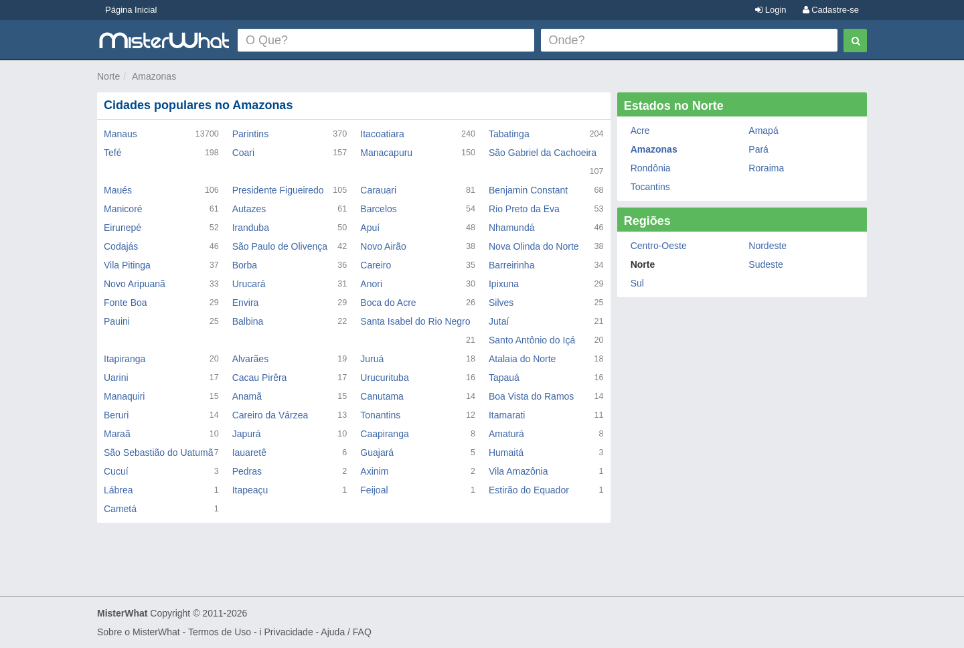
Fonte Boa (125, 302)
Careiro (375, 265)
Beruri (116, 415)
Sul (637, 283)
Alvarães (250, 358)
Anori (371, 283)
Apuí (370, 227)
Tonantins (380, 415)
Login (770, 10)
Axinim (374, 471)
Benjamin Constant (528, 190)
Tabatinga (509, 134)
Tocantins (650, 186)
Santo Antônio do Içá (532, 340)
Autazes (249, 209)
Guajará (377, 452)
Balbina (248, 321)
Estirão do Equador (529, 490)
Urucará (249, 283)
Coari (243, 152)
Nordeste (767, 245)
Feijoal (374, 490)
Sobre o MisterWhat (138, 632)
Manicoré (123, 209)
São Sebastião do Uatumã (158, 452)
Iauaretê (249, 452)
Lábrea (118, 490)
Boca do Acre (388, 302)
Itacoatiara (382, 134)
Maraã (117, 433)
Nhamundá (512, 227)
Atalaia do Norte (522, 358)
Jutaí (499, 321)
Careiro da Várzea (270, 415)
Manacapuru (386, 152)
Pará (758, 149)
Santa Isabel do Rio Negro (415, 321)
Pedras (247, 471)
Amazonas (154, 76)
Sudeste (765, 264)
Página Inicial (131, 10)
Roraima (766, 168)
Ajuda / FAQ (346, 632)
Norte (108, 76)
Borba (244, 265)
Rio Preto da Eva (524, 209)
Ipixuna (504, 283)
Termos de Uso (219, 632)
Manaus (120, 134)
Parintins (250, 134)
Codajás (121, 246)
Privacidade (288, 632)
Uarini (116, 377)
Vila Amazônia (518, 471)
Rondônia (651, 168)
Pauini (117, 321)
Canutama (382, 396)
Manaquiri (124, 396)
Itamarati (507, 415)
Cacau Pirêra (259, 377)
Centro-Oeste (659, 245)
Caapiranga (384, 433)
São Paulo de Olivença (279, 246)
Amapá (763, 130)
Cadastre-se (831, 10)
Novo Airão (383, 246)
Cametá (120, 508)
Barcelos (378, 209)
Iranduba (250, 227)
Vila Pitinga (127, 265)
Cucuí (116, 471)
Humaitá (506, 452)
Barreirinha (511, 265)
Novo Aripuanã (134, 283)
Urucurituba (384, 377)
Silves (501, 302)
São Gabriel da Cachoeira (542, 152)
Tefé (112, 152)
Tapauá (504, 377)
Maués (118, 190)
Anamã (247, 396)
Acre (640, 130)
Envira (245, 302)
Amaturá (506, 433)
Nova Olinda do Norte (534, 246)
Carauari (378, 190)
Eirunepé (122, 227)
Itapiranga (124, 358)
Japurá (246, 433)
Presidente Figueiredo (278, 190)
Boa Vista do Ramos (531, 396)
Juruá (372, 358)
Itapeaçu (250, 490)
